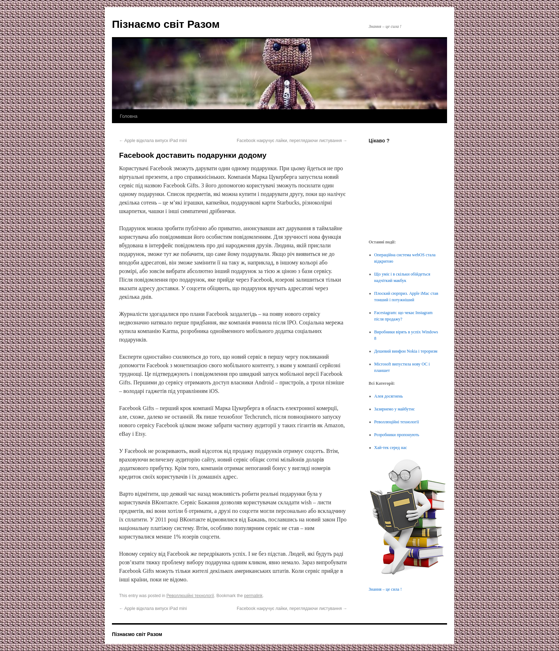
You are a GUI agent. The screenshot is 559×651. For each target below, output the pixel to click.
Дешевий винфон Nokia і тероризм (405, 351)
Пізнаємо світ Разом (166, 24)
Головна (128, 116)
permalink (253, 595)
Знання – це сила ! (385, 589)
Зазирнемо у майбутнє (394, 409)
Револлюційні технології (190, 595)
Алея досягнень (388, 396)
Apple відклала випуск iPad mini (153, 140)
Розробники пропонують (396, 434)
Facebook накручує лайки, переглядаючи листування (292, 140)
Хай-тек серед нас (390, 447)
